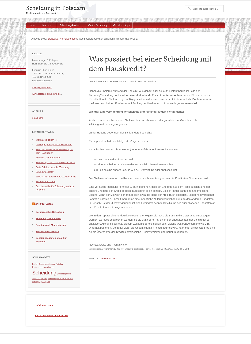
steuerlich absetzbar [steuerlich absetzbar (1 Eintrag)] (64, 278)
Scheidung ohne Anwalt (48, 218)
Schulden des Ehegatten (48, 157)
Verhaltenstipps (121, 25)
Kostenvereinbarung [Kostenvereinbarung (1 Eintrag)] (47, 264)
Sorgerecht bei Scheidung (50, 212)
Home (32, 25)
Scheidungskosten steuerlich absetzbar (55, 162)
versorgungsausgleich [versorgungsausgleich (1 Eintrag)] (41, 282)
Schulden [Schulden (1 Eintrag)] (52, 278)
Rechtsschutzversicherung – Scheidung (55, 176)
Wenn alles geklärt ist (46, 140)
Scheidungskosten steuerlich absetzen (51, 240)
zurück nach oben (44, 305)
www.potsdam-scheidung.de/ (46, 94)
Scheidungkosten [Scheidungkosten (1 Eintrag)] (64, 274)
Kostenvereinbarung (46, 181)
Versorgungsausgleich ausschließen (54, 144)
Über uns (46, 26)
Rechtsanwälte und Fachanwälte (51, 315)
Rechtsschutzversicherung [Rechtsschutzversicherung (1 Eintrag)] (43, 267)
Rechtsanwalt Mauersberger (51, 225)
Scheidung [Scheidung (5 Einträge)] (44, 273)
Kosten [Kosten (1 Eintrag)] (35, 264)
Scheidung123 (44, 204)
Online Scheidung (98, 25)
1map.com (37, 118)
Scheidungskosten (70, 26)
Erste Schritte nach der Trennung (52, 167)
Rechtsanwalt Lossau (47, 231)
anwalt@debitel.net (42, 87)
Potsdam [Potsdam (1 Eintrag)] (59, 264)
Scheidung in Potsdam (55, 8)
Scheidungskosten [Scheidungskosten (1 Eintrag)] (39, 278)
